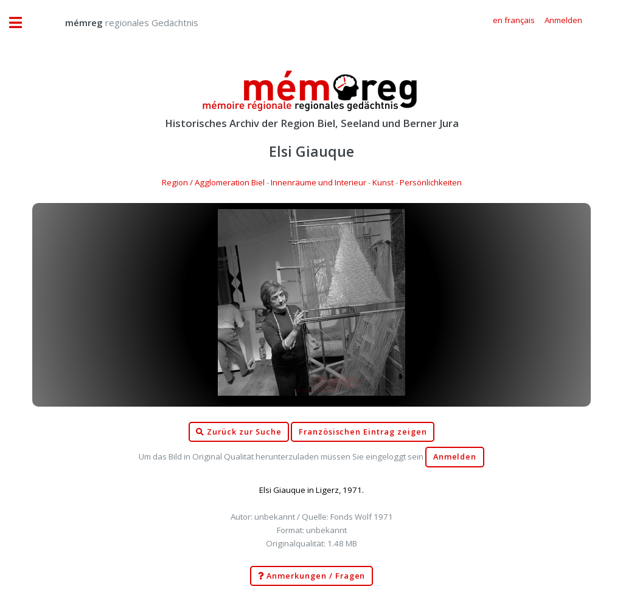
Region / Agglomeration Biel (213, 182)
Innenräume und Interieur (318, 182)
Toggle (22, 23)
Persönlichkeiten (431, 182)
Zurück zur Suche (238, 432)
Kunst (383, 182)
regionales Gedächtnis (119, 22)
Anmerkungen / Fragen (312, 576)
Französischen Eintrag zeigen (363, 432)
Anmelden (455, 457)
